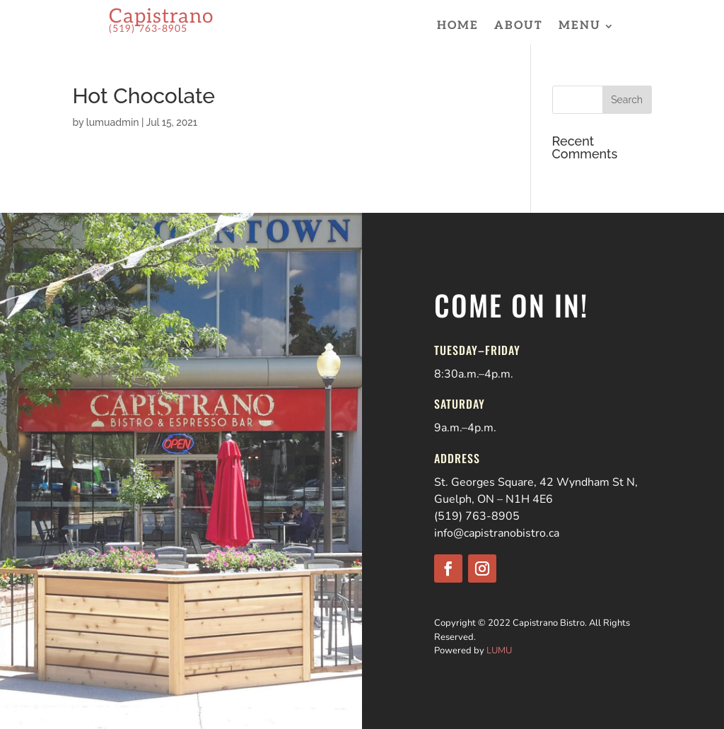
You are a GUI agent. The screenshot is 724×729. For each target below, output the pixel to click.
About (518, 27)
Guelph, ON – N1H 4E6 (493, 499)
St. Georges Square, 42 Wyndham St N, (536, 482)
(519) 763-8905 (477, 516)
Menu (580, 27)
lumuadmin (112, 122)
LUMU (499, 650)
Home (458, 27)
